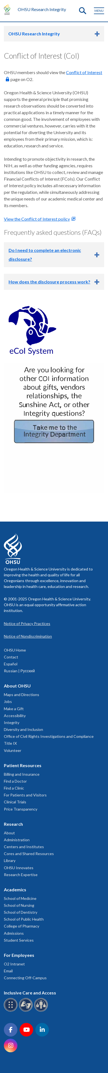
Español (10, 663)
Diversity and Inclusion (23, 729)
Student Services (19, 940)
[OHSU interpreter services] (41, 1010)
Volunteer (12, 750)
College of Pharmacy (21, 926)
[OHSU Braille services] (11, 1010)
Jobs (8, 701)
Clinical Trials (15, 801)
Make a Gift (14, 708)
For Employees (19, 955)
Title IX (10, 743)
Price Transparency (20, 809)
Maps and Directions (21, 694)
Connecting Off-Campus (25, 977)
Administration (17, 839)
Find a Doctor (15, 781)
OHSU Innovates (18, 867)
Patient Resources (22, 765)
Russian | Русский (19, 670)
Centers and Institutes (24, 846)
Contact (11, 657)
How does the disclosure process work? (49, 281)
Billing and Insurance (21, 774)
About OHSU (17, 685)
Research (13, 824)
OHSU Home (15, 650)
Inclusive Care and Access (30, 992)
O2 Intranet (14, 964)
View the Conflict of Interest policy (37, 219)
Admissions (14, 933)
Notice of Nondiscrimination (28, 636)
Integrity (11, 722)
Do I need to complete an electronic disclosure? (45, 255)
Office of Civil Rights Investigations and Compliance (49, 736)
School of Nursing (19, 905)
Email (8, 970)
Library (9, 860)
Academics (15, 889)
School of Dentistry (20, 912)
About (9, 832)
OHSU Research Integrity (42, 9)
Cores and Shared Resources (29, 853)
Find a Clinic (14, 788)
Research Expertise (21, 874)
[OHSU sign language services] (26, 1010)
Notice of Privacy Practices (27, 623)
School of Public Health (24, 919)
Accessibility (15, 715)
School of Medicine (20, 898)
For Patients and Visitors (25, 795)
